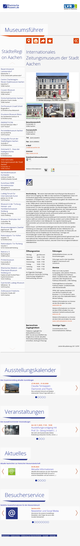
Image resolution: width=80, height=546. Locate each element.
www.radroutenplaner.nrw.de (62, 321)
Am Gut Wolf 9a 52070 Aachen (12, 132)
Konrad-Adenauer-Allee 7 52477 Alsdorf (12, 124)
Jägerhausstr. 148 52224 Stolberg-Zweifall (12, 229)
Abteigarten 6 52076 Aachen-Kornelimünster (12, 186)
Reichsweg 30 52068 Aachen (12, 254)
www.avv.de (56, 314)
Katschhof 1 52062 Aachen (12, 82)
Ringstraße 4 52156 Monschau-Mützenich (12, 108)
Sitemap (52, 543)
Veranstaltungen (24, 419)
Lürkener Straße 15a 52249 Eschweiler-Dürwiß (12, 175)
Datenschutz (15, 543)
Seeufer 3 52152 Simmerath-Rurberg (12, 245)
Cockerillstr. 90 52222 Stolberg (12, 221)
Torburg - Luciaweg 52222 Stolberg (12, 209)
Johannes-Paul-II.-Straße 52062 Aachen (12, 100)
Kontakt (45, 543)
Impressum (5, 543)
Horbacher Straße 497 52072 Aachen (12, 293)
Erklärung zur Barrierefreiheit (31, 543)
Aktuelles (15, 461)
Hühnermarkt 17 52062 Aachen (12, 92)
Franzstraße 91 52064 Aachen (12, 262)
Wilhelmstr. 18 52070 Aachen (12, 285)
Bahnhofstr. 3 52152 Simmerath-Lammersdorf (12, 72)
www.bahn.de (57, 305)
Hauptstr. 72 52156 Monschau (12, 237)
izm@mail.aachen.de (33, 147)
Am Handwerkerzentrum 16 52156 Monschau (12, 116)
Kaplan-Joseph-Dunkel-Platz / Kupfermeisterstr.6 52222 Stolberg (12, 273)
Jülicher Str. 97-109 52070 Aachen (12, 196)
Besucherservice (24, 502)
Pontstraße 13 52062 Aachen (12, 164)
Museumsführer (24, 29)
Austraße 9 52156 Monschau (12, 142)
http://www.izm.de (32, 153)
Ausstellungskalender (30, 377)
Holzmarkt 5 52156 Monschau (12, 152)
